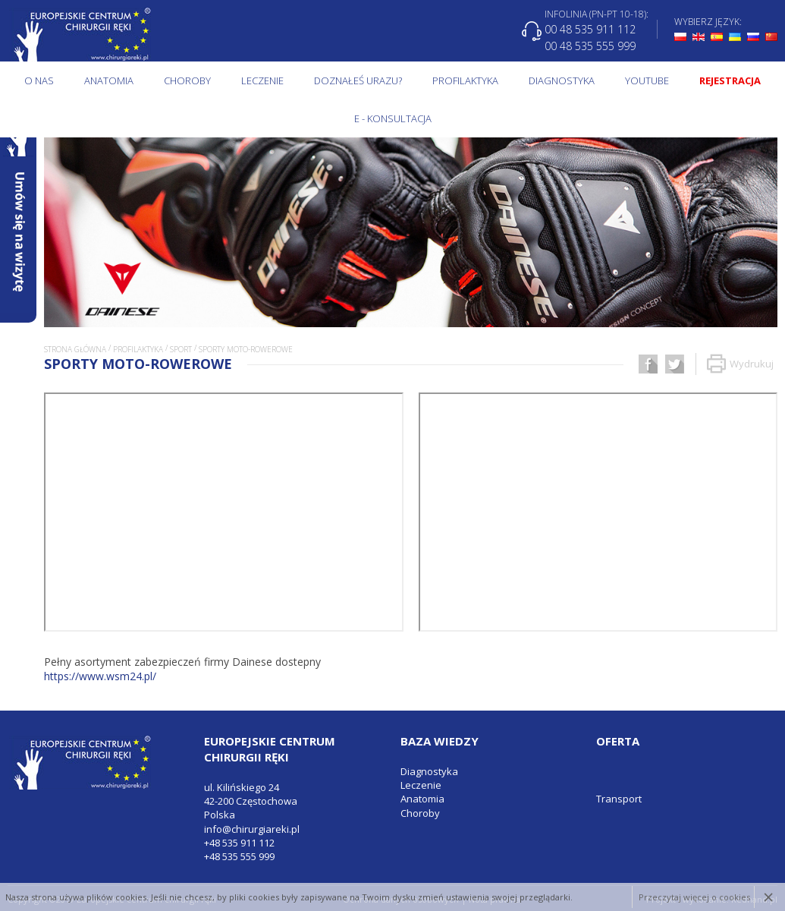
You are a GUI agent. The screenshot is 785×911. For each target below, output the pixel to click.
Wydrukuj (740, 364)
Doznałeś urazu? (358, 80)
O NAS (39, 80)
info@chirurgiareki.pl (252, 829)
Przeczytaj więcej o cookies (694, 897)
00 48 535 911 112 (590, 29)
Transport (619, 798)
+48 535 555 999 (239, 856)
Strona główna (75, 349)
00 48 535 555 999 (590, 45)
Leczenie (262, 80)
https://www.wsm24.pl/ (100, 676)
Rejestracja (730, 80)
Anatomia (108, 80)
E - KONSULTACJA (393, 118)
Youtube (647, 80)
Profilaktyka (465, 80)
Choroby (187, 80)
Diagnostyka (562, 80)
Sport (181, 349)
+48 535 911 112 (239, 843)
